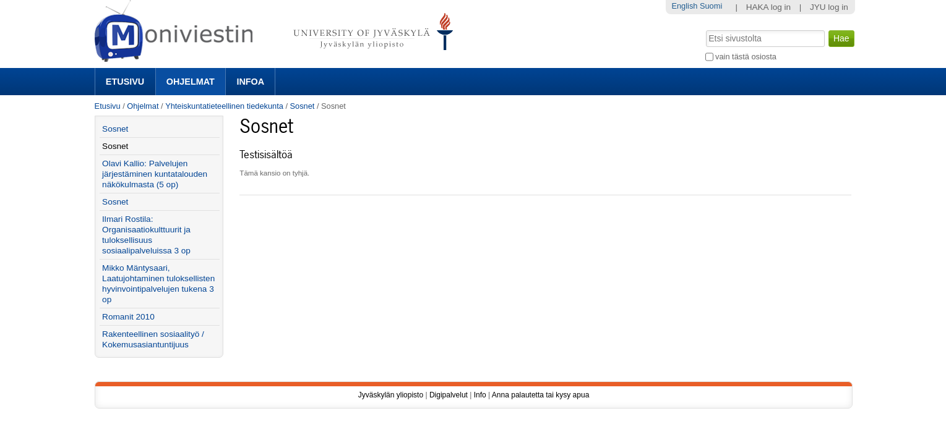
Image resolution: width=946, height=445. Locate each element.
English (684, 6)
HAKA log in (768, 7)
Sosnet (302, 106)
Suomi (711, 6)
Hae (704, 29)
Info (480, 395)
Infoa (250, 82)
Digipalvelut (448, 395)
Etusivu (125, 82)
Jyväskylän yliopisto (390, 395)
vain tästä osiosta (745, 56)
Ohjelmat (190, 82)
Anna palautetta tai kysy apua (540, 395)
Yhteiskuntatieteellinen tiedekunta (224, 106)
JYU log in (829, 7)
